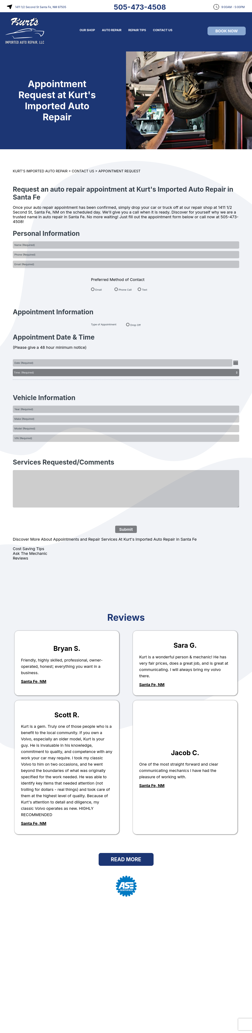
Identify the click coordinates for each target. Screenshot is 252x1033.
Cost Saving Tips (28, 548)
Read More (126, 859)
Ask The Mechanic (30, 553)
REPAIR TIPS (137, 30)
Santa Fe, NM (33, 681)
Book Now (226, 31)
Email (98, 289)
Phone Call (125, 289)
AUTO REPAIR (111, 30)
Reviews (20, 558)
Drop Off (135, 324)
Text (144, 289)
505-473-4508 (140, 7)
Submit (126, 529)
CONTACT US (162, 30)
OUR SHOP (87, 30)
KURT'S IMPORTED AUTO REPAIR (40, 171)
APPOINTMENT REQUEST (119, 171)
